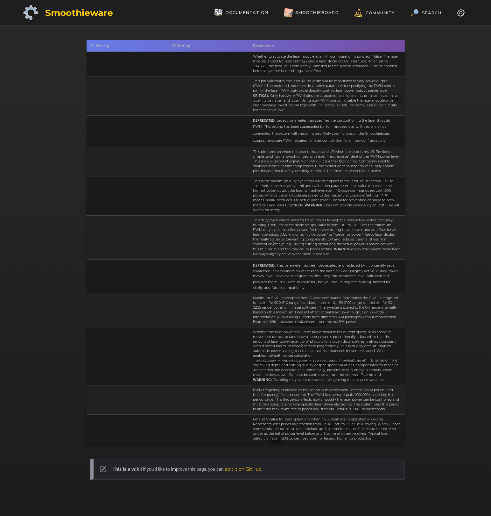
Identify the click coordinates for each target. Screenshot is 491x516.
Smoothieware (79, 12)
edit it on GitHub (243, 469)
